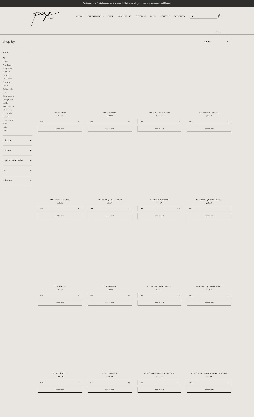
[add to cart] (60, 129)
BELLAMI (6, 71)
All (4, 57)
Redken (6, 116)
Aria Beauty (7, 64)
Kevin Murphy (8, 95)
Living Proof (8, 99)
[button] (78, 17)
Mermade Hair (8, 106)
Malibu (5, 102)
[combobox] (216, 42)
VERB (5, 130)
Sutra (5, 123)
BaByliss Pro (8, 68)
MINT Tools (7, 109)
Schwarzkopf (8, 120)
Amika (5, 61)
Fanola (5, 85)
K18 (4, 92)
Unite (5, 127)
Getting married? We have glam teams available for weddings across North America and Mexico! (127, 3)
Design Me (7, 82)
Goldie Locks (8, 88)
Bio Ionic (6, 75)
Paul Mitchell (8, 113)
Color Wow (7, 78)
